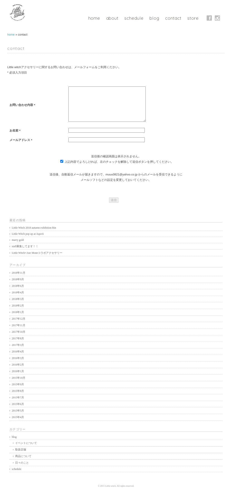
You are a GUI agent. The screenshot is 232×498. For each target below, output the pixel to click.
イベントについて (26, 449)
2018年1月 (18, 319)
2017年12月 (18, 325)
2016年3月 (18, 364)
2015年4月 (18, 424)
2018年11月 (18, 279)
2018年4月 (18, 299)
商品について (23, 462)
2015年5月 (18, 417)
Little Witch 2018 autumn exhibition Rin (34, 234)
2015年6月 (18, 410)
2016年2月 (18, 371)
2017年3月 (18, 351)
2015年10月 (18, 384)
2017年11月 (18, 332)
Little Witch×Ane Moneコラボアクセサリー (37, 259)
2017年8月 (18, 345)
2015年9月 (18, 391)
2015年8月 (18, 397)
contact (174, 18)
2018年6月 (18, 292)
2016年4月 (18, 358)
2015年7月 (18, 404)
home (92, 18)
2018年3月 (18, 305)
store (194, 18)
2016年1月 (18, 378)
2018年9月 (18, 286)
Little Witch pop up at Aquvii (28, 240)
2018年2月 (18, 312)
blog (154, 18)
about (110, 18)
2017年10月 (18, 338)
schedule (133, 18)
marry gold (18, 246)
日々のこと (22, 469)
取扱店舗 (20, 456)
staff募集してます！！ (25, 253)
